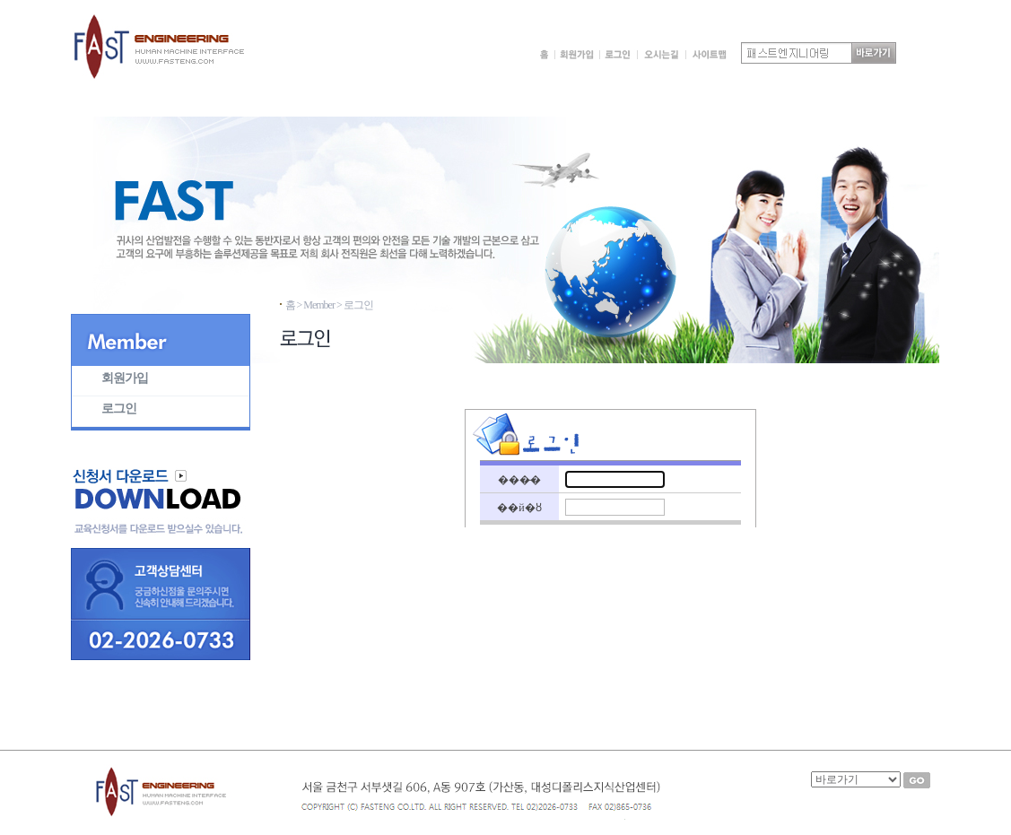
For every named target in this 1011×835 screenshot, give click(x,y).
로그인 (118, 408)
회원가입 (124, 378)
